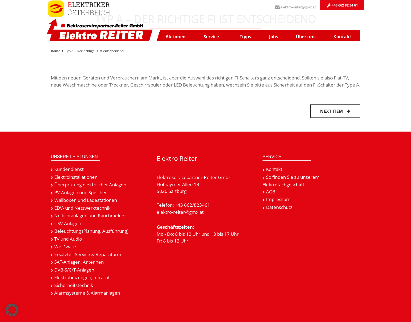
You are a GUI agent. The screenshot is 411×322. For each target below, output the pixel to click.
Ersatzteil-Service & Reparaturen (88, 254)
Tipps (245, 37)
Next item (335, 111)
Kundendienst (69, 169)
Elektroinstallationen (75, 177)
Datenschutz (279, 207)
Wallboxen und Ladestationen (85, 200)
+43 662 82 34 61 (342, 5)
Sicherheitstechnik (73, 285)
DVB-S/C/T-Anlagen (74, 270)
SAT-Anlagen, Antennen (79, 262)
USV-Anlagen (67, 223)
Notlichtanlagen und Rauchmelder (90, 215)
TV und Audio (68, 239)
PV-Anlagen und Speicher (80, 192)
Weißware (65, 246)
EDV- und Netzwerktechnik (82, 208)
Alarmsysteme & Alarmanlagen (87, 293)
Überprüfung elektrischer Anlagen (90, 184)
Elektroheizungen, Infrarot (82, 277)
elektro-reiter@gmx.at (295, 7)
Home (55, 51)
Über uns (305, 37)
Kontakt (342, 37)
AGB (270, 192)
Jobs (273, 37)
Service (211, 37)
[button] (12, 310)
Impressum (278, 199)
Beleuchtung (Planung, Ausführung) (91, 231)
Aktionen (176, 37)
